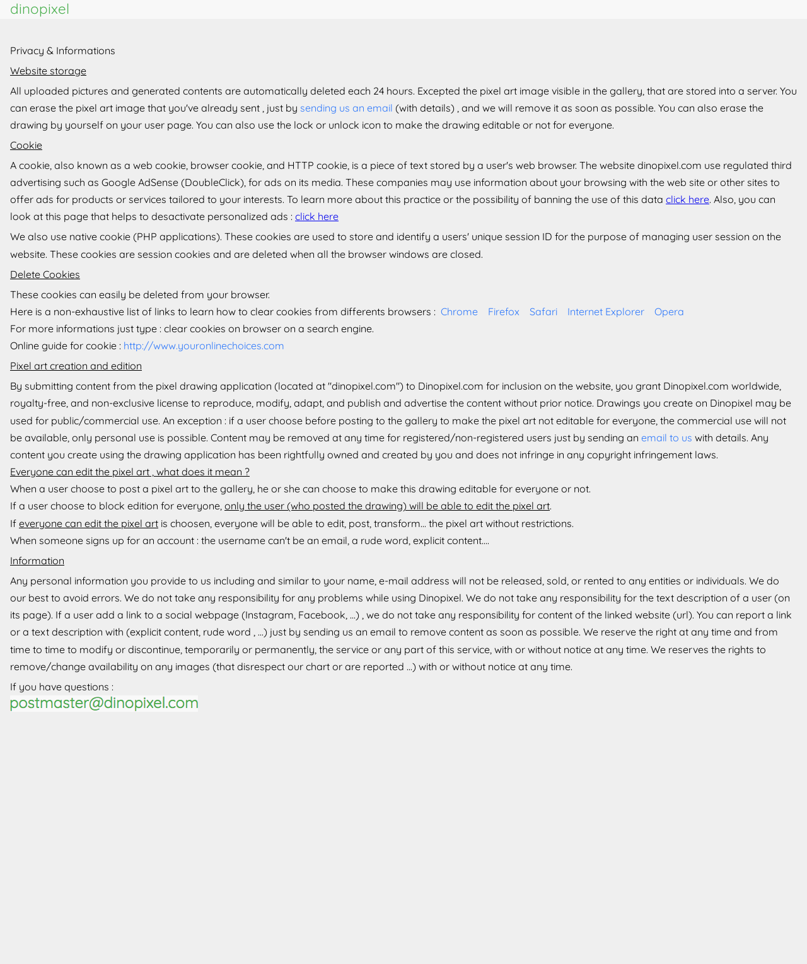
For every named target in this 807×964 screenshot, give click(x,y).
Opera (669, 311)
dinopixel (39, 9)
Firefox (504, 311)
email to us (666, 437)
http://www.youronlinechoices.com (204, 345)
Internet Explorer (605, 311)
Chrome (459, 311)
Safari (543, 311)
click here (687, 199)
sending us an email (346, 108)
